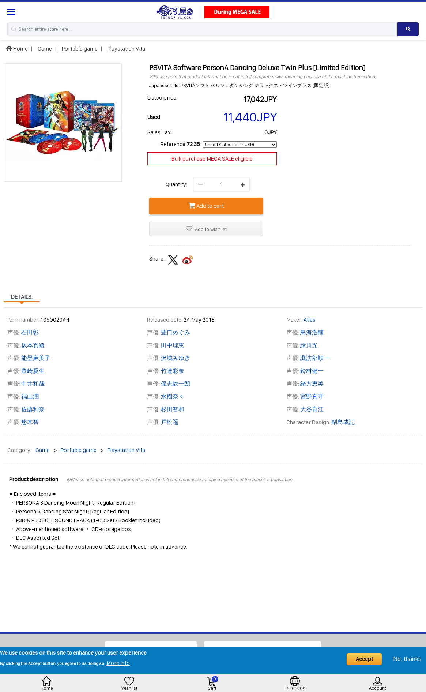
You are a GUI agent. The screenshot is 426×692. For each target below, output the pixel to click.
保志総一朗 (175, 383)
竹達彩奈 (172, 370)
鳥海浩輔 (312, 332)
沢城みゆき (175, 358)
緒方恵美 (312, 383)
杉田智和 (172, 409)
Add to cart (206, 205)
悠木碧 (30, 422)
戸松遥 (169, 422)
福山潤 (30, 396)
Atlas (310, 319)
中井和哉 (33, 383)
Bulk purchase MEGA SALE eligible (212, 158)
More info (118, 662)
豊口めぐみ (175, 332)
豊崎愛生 (33, 370)
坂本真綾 (33, 345)
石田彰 (30, 332)
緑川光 (309, 345)
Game (44, 48)
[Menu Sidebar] (12, 12)
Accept (364, 658)
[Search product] (408, 29)
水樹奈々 (172, 396)
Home (16, 48)
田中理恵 (172, 345)
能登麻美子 (35, 358)
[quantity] (221, 184)
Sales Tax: (159, 132)
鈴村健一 (312, 370)
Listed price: (162, 97)
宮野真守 (312, 396)
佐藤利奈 (33, 409)
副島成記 (343, 422)
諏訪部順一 (314, 358)
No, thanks (407, 659)
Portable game (79, 48)
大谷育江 (312, 409)
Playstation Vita (125, 48)
